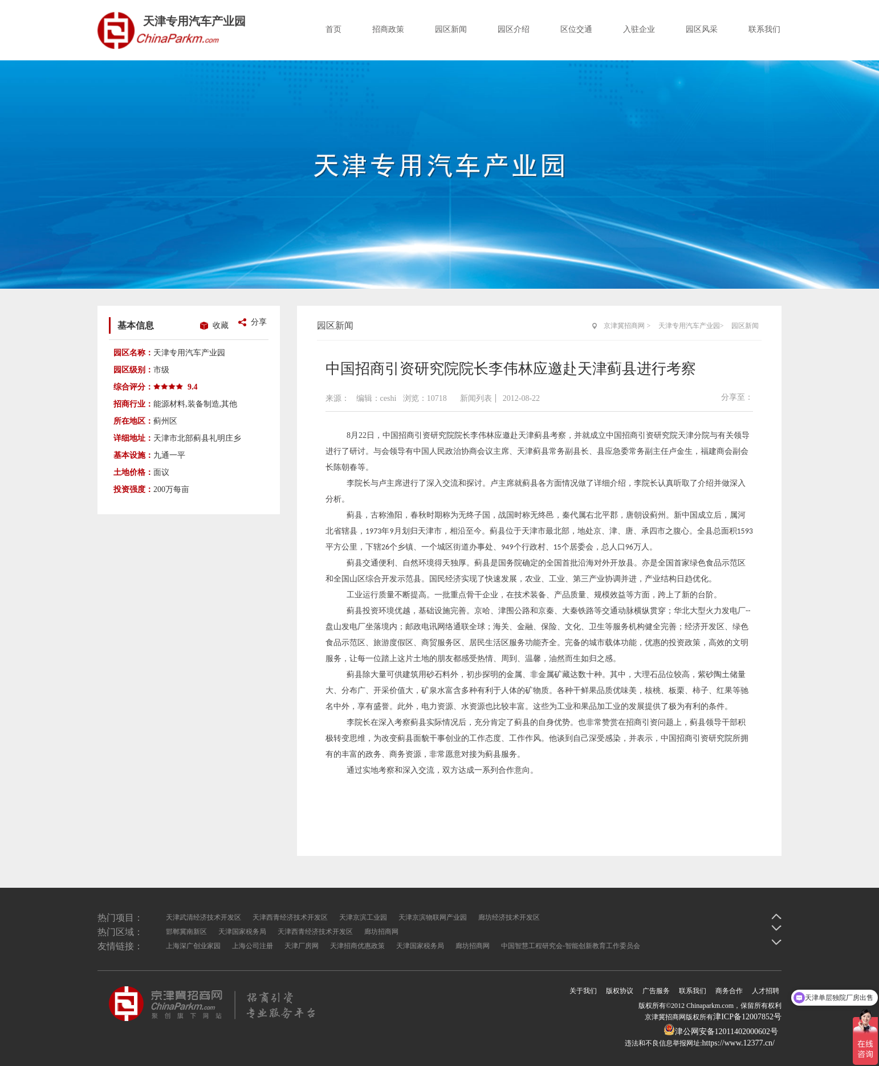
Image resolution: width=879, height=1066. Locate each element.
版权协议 (619, 991)
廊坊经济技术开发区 (509, 917)
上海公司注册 (252, 946)
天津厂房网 (301, 946)
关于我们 (583, 991)
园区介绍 (514, 29)
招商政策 (388, 29)
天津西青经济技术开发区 (290, 917)
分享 (259, 322)
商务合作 (729, 991)
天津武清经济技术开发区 (203, 917)
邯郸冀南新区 (186, 932)
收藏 (221, 325)
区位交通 (576, 29)
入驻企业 (639, 29)
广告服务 (656, 991)
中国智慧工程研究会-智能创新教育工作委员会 (570, 946)
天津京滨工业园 (363, 917)
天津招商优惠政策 (357, 946)
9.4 (193, 387)
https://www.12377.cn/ (738, 1043)
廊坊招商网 (381, 932)
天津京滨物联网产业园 (432, 917)
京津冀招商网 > (627, 326)
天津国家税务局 (242, 932)
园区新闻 (451, 29)
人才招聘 (765, 991)
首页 (333, 29)
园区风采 (702, 29)
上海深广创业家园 (193, 946)
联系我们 (764, 29)
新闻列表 (476, 398)
